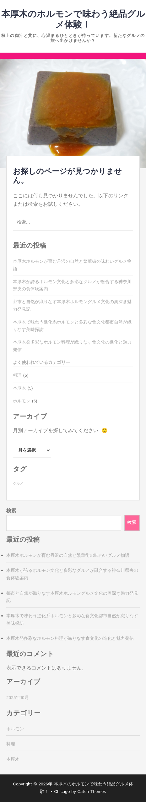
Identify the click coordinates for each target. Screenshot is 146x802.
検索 (11, 511)
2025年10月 (17, 698)
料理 (17, 375)
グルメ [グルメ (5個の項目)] (18, 483)
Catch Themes (91, 792)
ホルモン (21, 401)
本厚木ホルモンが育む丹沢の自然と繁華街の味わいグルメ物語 (67, 555)
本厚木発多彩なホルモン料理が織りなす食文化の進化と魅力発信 (70, 638)
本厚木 (19, 388)
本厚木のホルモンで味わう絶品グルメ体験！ (73, 19)
